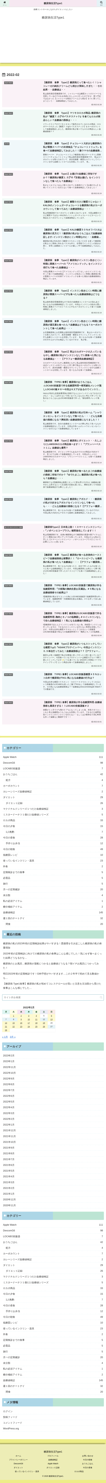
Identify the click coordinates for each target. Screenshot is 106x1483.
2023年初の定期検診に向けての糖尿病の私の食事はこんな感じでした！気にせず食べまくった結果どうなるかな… (52, 957)
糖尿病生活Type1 (53, 3)
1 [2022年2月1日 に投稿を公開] (13, 1018)
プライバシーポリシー (18, 1463)
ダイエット (18, 1471)
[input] (53, 999)
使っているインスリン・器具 (27, 1474)
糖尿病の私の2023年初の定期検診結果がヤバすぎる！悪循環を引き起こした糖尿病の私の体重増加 (52, 947)
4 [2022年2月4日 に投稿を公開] (36, 1018)
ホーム (18, 1459)
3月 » (13, 1038)
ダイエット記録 (52, 1471)
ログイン (8, 1414)
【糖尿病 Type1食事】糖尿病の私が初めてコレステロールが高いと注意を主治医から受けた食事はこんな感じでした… (52, 987)
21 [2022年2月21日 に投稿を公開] (6, 1028)
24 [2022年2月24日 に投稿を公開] (29, 1028)
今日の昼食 (87, 1471)
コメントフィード (12, 1426)
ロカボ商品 (79, 1474)
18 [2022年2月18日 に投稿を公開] (36, 1025)
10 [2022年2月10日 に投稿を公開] (29, 1021)
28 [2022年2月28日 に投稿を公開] (6, 1032)
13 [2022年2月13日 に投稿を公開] (51, 1021)
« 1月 (5, 1038)
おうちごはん (87, 1467)
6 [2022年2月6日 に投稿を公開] (51, 1018)
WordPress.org (11, 1431)
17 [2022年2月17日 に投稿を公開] (29, 1025)
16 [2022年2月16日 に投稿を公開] (21, 1025)
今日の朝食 (87, 1463)
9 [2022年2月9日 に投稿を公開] (21, 1021)
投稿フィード (10, 1420)
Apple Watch (53, 1467)
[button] (101, 999)
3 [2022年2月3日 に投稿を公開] (28, 1018)
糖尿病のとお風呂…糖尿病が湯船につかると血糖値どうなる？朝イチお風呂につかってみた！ (51, 967)
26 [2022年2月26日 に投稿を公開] (44, 1028)
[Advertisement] (53, 44)
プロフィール (53, 1459)
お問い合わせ (87, 1459)
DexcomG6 (18, 1467)
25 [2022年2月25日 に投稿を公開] (36, 1028)
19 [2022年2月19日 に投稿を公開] (44, 1025)
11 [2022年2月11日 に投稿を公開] (36, 1021)
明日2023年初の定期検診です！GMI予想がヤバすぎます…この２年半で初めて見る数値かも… (51, 977)
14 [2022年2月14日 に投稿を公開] (6, 1025)
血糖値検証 (53, 1463)
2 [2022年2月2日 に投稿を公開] (21, 1018)
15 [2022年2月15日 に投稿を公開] (14, 1025)
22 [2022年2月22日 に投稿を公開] (14, 1028)
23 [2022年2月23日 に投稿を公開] (21, 1028)
